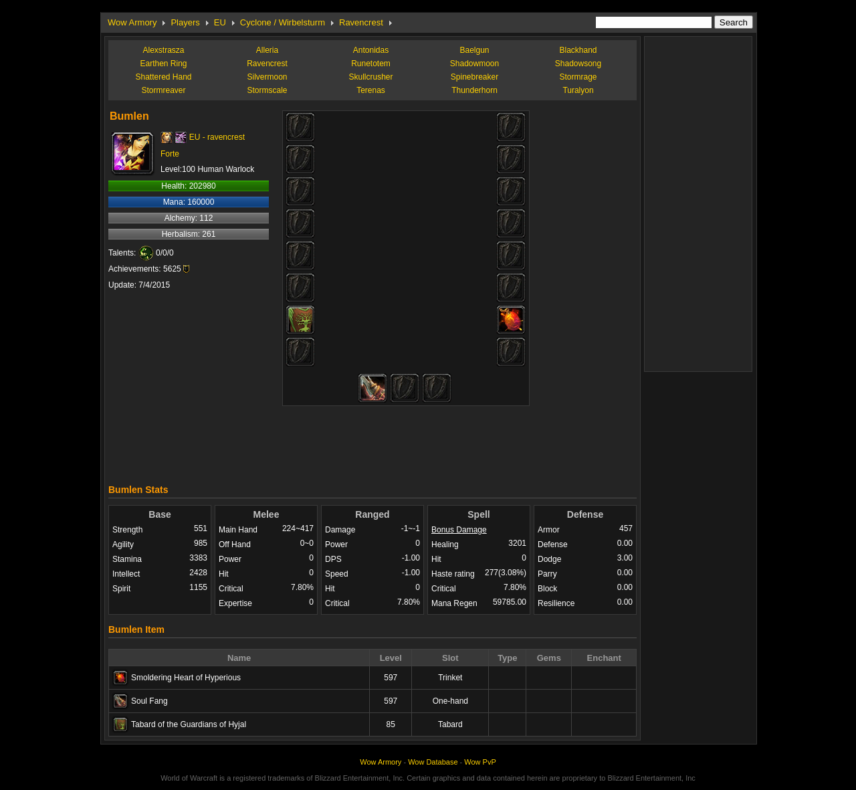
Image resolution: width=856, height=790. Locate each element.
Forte (169, 154)
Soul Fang (149, 701)
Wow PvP (480, 762)
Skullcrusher (370, 77)
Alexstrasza (163, 50)
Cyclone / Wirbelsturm (282, 22)
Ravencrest (361, 22)
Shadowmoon (474, 63)
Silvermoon (267, 77)
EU (220, 22)
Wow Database (432, 762)
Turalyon (577, 90)
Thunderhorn (474, 90)
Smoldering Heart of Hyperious (186, 677)
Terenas (370, 90)
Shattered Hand (163, 77)
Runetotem (371, 63)
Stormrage (578, 77)
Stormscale (267, 90)
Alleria (267, 50)
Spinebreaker (474, 77)
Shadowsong (578, 63)
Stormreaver (163, 90)
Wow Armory (132, 22)
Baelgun (474, 50)
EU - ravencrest (217, 137)
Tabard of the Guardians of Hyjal (188, 724)
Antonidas (371, 50)
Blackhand (578, 50)
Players (185, 22)
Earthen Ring (163, 63)
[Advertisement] (372, 441)
